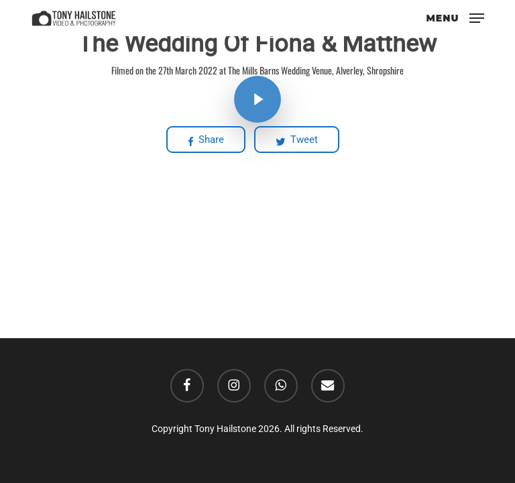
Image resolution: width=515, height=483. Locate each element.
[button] (455, 17)
